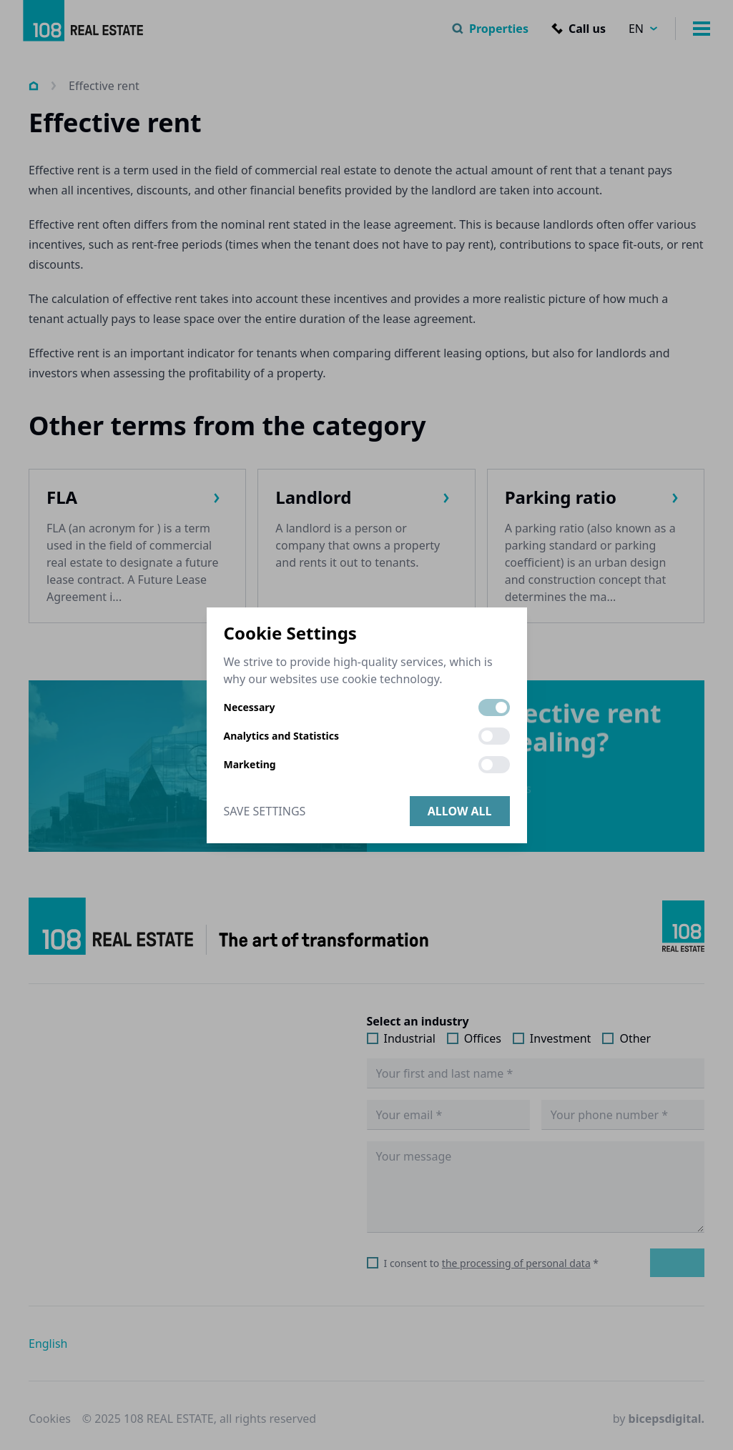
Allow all (460, 811)
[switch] (494, 707)
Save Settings (265, 811)
